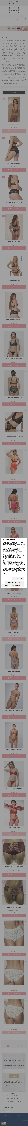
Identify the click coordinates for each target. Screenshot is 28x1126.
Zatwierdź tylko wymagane (13, 585)
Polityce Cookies (18, 573)
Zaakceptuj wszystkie (15, 582)
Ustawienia (18, 578)
